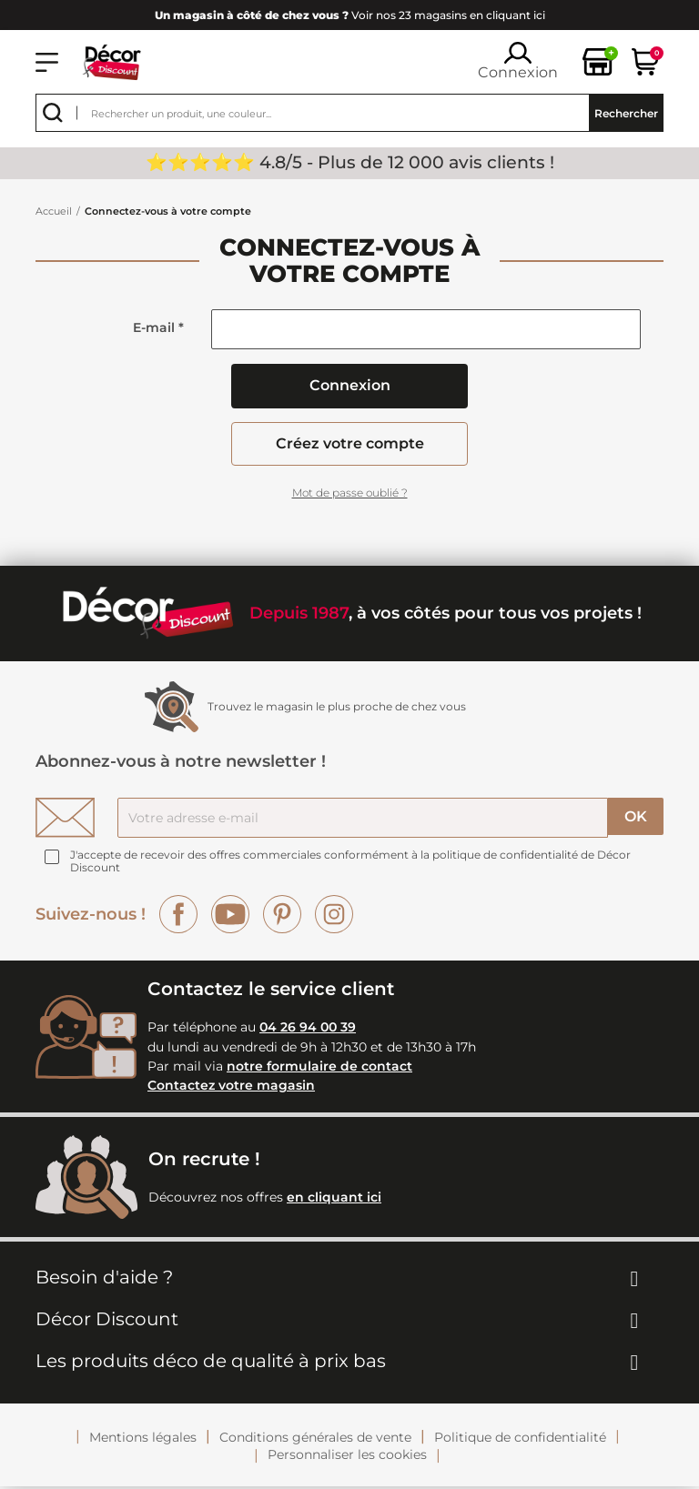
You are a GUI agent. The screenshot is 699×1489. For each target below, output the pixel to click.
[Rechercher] (349, 113)
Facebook (178, 917)
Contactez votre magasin (231, 1089)
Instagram (334, 917)
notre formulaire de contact (319, 1069)
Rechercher (626, 113)
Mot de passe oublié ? (350, 495)
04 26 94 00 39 (307, 1030)
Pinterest (282, 917)
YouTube (230, 917)
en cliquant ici (334, 1200)
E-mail (158, 327)
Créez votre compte (350, 445)
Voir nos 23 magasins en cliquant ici (350, 15)
